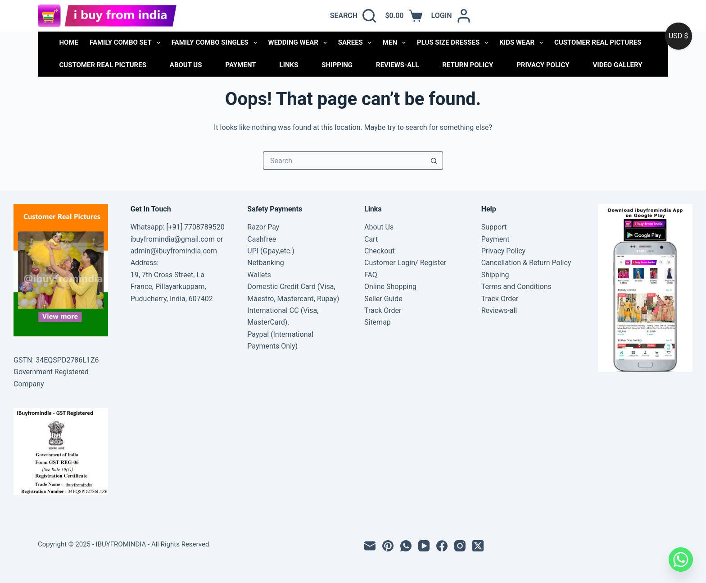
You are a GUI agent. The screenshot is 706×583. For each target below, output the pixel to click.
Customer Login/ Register (405, 262)
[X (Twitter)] (478, 545)
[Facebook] (442, 545)
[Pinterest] (388, 545)
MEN (396, 42)
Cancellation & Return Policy (526, 262)
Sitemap (377, 322)
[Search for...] (344, 160)
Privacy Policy (542, 65)
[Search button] (434, 160)
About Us (186, 65)
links (289, 65)
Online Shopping (390, 286)
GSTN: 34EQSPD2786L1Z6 (56, 360)
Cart (371, 239)
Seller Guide (383, 298)
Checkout (379, 251)
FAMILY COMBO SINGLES (216, 42)
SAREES (356, 42)
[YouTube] (424, 545)
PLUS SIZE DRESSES (454, 42)
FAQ (370, 275)
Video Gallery (617, 65)
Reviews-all (397, 65)
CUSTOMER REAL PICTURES (597, 42)
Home (69, 42)
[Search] (353, 16)
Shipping (337, 65)
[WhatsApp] (406, 545)
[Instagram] (460, 545)
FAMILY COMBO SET (127, 42)
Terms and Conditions (516, 286)
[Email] (370, 545)
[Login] (451, 16)
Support (494, 227)
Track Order (382, 310)
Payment (240, 65)
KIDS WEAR (523, 42)
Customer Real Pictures (102, 65)
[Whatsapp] (681, 559)
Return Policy (467, 65)
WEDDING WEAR (299, 42)
